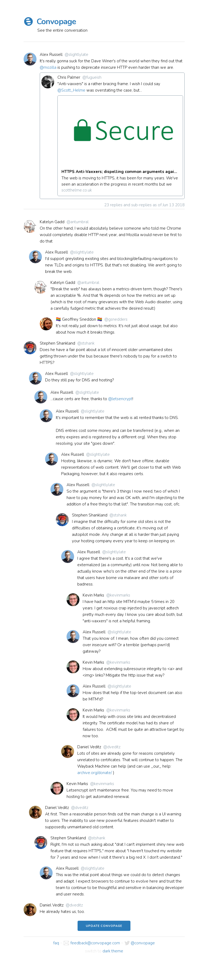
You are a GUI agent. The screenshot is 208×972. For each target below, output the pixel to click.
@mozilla (48, 67)
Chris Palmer (68, 77)
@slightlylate (76, 54)
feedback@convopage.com (95, 943)
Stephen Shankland (57, 343)
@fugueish (91, 77)
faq (56, 943)
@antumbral (78, 222)
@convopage (143, 943)
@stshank (85, 343)
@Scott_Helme (71, 90)
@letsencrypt (120, 399)
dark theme (113, 951)
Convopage (56, 21)
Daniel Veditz (89, 747)
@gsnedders (115, 319)
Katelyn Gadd (52, 222)
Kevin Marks (93, 595)
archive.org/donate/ (94, 772)
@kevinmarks (118, 595)
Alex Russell (51, 54)
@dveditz (112, 747)
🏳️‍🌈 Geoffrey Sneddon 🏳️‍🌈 (79, 319)
